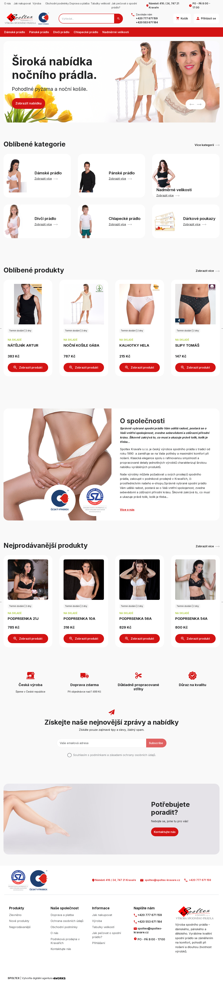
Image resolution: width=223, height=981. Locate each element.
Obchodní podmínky (64, 927)
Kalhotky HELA (134, 345)
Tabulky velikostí (103, 927)
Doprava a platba (62, 915)
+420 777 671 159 (147, 18)
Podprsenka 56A (135, 618)
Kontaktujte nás (165, 832)
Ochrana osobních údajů (67, 921)
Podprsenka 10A (79, 618)
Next (199, 104)
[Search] (91, 18)
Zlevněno (15, 915)
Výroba (97, 921)
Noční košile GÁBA (81, 345)
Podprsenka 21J (23, 618)
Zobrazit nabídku (28, 103)
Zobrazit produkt (27, 367)
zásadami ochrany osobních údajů (132, 755)
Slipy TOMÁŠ (187, 345)
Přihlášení (98, 943)
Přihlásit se (206, 18)
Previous (192, 104)
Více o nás (127, 509)
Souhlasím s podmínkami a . (114, 755)
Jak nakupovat (102, 915)
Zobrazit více (207, 270)
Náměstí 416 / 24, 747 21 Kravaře (162, 5)
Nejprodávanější (19, 927)
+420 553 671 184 (147, 22)
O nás (54, 933)
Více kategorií (207, 145)
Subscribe (156, 743)
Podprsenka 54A (191, 618)
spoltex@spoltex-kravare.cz (160, 880)
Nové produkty (19, 921)
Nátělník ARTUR (23, 345)
